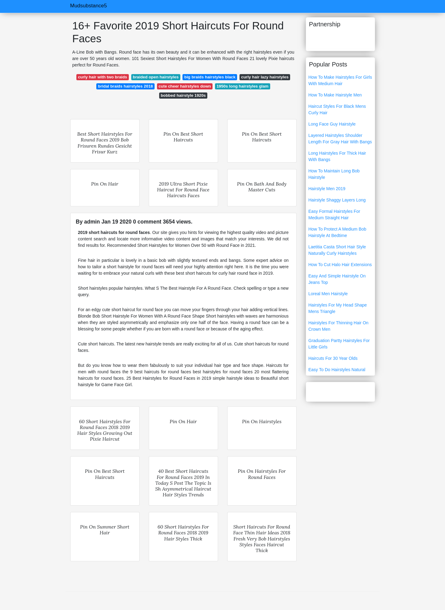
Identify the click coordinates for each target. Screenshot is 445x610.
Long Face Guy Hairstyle (332, 124)
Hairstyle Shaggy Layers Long (337, 200)
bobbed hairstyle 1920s (183, 95)
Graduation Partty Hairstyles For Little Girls (339, 343)
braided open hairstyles (155, 77)
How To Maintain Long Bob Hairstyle (334, 174)
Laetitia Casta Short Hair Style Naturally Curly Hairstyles (337, 250)
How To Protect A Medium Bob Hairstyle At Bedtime (337, 232)
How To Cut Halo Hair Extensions (340, 264)
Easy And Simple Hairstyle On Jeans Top (337, 279)
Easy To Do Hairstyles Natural (337, 369)
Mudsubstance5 (88, 6)
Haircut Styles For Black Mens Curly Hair (337, 109)
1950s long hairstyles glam (242, 86)
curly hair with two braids (102, 77)
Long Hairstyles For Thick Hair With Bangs (337, 156)
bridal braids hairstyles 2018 (125, 86)
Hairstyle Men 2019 (327, 188)
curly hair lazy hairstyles (264, 77)
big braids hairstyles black (210, 77)
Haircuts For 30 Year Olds (333, 358)
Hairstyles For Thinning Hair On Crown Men (339, 326)
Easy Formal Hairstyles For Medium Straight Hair (334, 214)
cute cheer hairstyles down (185, 86)
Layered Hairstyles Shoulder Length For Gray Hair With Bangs (340, 138)
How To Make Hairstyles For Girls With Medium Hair (340, 80)
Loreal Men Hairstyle (328, 293)
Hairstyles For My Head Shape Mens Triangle (338, 308)
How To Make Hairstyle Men (335, 94)
